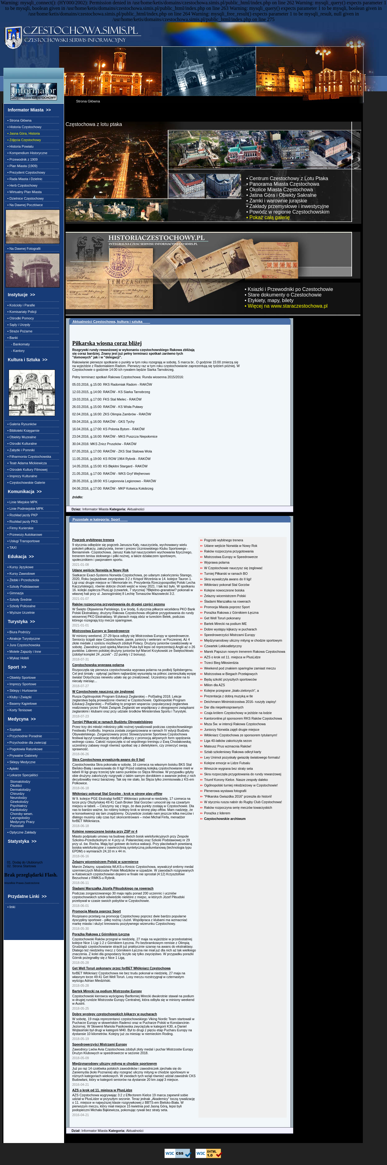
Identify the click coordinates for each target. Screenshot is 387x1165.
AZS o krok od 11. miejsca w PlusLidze (232, 657)
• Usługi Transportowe (23, 541)
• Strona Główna (19, 120)
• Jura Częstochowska (23, 645)
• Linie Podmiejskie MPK (25, 508)
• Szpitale (13, 729)
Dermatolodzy (18, 789)
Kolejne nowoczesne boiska (224, 590)
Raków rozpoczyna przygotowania (229, 551)
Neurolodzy (16, 797)
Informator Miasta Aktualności (105, 509)
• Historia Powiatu (19, 146)
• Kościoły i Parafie (20, 305)
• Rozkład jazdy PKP (22, 515)
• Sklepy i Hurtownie (21, 690)
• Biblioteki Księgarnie (23, 430)
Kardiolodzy (17, 810)
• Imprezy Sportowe (21, 684)
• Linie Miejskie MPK (22, 502)
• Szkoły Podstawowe (22, 586)
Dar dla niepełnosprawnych (223, 707)
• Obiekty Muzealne (21, 437)
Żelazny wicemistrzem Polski (225, 596)
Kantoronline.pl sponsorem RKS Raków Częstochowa (243, 718)
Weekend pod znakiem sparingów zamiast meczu (240, 668)
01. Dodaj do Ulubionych (23, 862)
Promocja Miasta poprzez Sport (227, 607)
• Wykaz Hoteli (17, 658)
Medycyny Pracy (20, 822)
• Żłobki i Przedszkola (22, 580)
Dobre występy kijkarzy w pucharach (230, 629)
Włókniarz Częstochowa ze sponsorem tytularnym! (240, 735)
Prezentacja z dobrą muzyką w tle (228, 696)
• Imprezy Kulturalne (21, 476)
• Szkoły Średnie (19, 599)
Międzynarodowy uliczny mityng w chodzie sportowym (243, 640)
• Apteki (12, 768)
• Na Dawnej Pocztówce (24, 205)
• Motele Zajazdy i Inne (23, 651)
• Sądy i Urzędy (18, 325)
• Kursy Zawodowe (20, 573)
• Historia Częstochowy (23, 127)
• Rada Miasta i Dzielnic (24, 179)
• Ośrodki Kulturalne (21, 443)
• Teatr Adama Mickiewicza (26, 463)
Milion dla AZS (214, 685)
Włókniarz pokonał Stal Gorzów (227, 585)
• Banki (12, 338)
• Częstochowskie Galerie (25, 482)
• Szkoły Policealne (21, 606)
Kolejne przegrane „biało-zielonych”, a (231, 690)
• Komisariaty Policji (21, 312)
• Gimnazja (15, 593)
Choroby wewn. (19, 814)
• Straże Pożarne (19, 331)
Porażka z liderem (217, 813)
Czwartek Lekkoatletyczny (223, 646)
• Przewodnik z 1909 (22, 159)
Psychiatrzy (16, 806)
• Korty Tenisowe (19, 710)
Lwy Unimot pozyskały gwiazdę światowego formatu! (242, 757)
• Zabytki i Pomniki (20, 450)
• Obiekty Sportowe (21, 677)
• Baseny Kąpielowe (21, 703)
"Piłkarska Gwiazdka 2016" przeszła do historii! (238, 796)
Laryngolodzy (18, 818)
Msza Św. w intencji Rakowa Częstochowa (235, 724)
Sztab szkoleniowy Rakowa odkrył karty (232, 752)
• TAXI (11, 547)
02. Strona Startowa (20, 866)
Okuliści (14, 785)
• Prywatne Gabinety (22, 755)
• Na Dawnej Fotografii (23, 248)
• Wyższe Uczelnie (20, 612)
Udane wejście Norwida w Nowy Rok (230, 546)
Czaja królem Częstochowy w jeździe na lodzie (238, 713)
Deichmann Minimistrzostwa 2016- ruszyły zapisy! (240, 702)
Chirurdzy (15, 793)
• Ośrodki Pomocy (20, 318)
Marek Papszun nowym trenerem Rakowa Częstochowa (244, 651)
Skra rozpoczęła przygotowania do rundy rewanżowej (242, 774)
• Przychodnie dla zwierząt (26, 742)
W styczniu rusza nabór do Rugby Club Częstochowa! (243, 802)
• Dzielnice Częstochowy (25, 198)
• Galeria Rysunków (21, 424)
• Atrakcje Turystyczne (23, 638)
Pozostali (15, 826)
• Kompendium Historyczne (26, 153)
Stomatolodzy (18, 781)
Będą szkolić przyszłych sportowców (230, 679)
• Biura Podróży (18, 632)
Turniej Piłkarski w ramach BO (226, 573)
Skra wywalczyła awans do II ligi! (227, 579)
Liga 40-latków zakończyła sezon (228, 741)
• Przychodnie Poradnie (24, 736)
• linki (10, 907)
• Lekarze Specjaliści (22, 775)
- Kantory (15, 351)
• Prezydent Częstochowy (25, 172)
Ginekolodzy (17, 801)
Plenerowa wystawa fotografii (225, 791)
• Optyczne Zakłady (21, 832)
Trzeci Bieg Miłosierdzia (221, 663)
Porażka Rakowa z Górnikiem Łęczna (231, 612)
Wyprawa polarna (216, 562)
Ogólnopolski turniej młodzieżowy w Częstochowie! (241, 785)
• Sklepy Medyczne (21, 762)
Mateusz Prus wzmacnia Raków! (227, 746)
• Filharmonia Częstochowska (28, 456)
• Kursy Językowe (19, 567)
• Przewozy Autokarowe (24, 534)
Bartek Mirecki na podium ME (225, 624)
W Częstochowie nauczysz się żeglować (233, 568)
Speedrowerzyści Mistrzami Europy (229, 635)
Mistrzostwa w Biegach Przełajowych (230, 674)
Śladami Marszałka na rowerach (227, 601)
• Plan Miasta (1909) (21, 166)
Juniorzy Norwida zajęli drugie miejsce (231, 729)
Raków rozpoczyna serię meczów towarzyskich (238, 807)
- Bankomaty (18, 344)
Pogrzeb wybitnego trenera (223, 540)
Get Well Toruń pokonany (222, 618)
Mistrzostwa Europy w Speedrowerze (231, 557)
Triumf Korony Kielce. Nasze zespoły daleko (236, 780)
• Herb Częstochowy (21, 185)
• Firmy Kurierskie (19, 528)
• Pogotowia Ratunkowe (24, 749)
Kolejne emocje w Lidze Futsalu (227, 763)
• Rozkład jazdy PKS (22, 521)
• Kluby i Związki (19, 697)
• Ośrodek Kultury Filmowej (26, 469)
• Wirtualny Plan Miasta (24, 192)
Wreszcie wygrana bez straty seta (228, 768)
